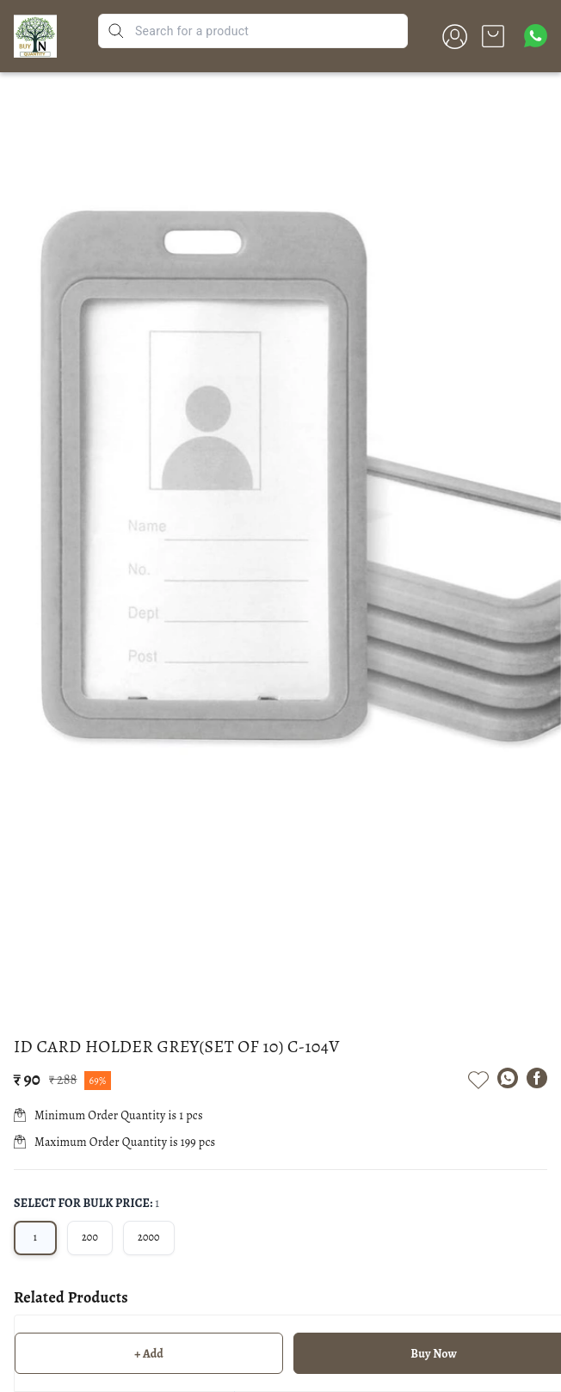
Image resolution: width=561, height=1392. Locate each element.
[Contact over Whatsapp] (535, 35)
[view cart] (493, 36)
